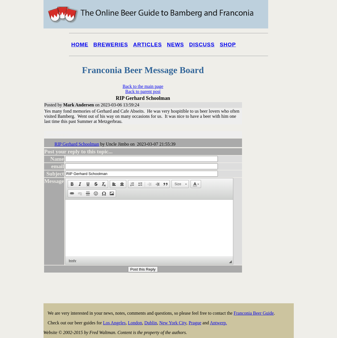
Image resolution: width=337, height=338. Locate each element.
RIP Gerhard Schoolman (77, 144)
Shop (228, 45)
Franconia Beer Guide (254, 313)
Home (79, 45)
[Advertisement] (271, 216)
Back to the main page (143, 86)
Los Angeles (114, 322)
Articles (147, 45)
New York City (172, 322)
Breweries (110, 45)
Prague (195, 322)
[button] (72, 184)
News (175, 45)
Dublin (150, 322)
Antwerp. (218, 322)
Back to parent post (143, 91)
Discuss (202, 45)
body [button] (72, 260)
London (135, 322)
